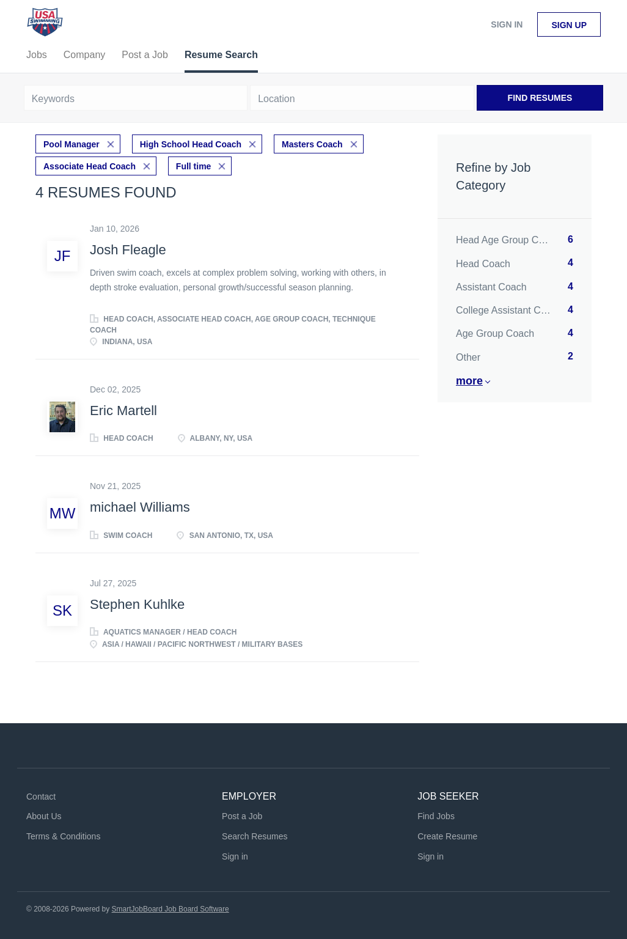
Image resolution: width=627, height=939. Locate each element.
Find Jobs (436, 816)
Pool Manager (71, 144)
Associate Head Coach (89, 166)
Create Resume (447, 836)
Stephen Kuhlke (137, 604)
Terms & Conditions (63, 836)
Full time (193, 166)
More (469, 381)
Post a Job (242, 816)
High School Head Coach (190, 144)
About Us (44, 816)
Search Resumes (254, 836)
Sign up (569, 25)
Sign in (506, 24)
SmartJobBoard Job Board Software (170, 909)
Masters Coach (312, 144)
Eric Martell (123, 410)
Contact (41, 796)
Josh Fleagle (128, 249)
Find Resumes (540, 98)
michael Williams (140, 507)
